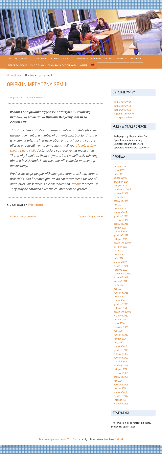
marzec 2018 (120, 388)
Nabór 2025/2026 (123, 102)
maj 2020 (118, 330)
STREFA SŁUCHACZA (65, 58)
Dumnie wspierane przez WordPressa (59, 439)
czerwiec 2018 (121, 376)
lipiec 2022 (119, 250)
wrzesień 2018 (121, 373)
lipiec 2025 (119, 170)
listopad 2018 (121, 369)
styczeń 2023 (121, 231)
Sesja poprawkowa (124, 117)
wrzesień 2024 (121, 193)
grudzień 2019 (121, 350)
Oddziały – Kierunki (18, 58)
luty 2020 (119, 342)
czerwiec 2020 (121, 327)
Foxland (119, 439)
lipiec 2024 (119, 197)
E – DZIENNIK (39, 65)
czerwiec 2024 (121, 200)
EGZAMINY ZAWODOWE (95, 58)
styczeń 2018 (121, 392)
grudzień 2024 (121, 181)
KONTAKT (145, 58)
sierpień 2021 (121, 281)
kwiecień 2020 (121, 334)
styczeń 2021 (121, 300)
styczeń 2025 (121, 177)
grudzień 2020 (121, 304)
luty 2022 (119, 258)
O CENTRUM (41, 58)
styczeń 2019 (121, 361)
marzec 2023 (120, 227)
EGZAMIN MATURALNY (124, 58)
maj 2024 (118, 204)
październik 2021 (122, 273)
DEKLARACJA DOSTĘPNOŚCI (66, 65)
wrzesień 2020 (121, 315)
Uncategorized (36, 204)
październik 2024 (122, 189)
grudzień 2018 (121, 365)
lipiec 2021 (119, 285)
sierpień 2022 (121, 246)
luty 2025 (119, 174)
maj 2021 (118, 288)
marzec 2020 (120, 338)
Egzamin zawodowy (124, 113)
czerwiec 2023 (121, 223)
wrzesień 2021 (121, 277)
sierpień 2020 (121, 319)
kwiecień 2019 (121, 357)
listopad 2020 (121, 308)
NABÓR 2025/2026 (18, 65)
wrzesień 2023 (121, 220)
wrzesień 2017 (121, 403)
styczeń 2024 (121, 212)
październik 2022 (122, 242)
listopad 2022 (121, 239)
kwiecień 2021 (121, 292)
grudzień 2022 (121, 235)
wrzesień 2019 (121, 354)
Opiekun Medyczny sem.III (24, 216)
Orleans (76, 184)
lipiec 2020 (119, 323)
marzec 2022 (120, 254)
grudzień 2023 (121, 216)
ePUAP (89, 65)
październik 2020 (122, 311)
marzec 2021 (120, 296)
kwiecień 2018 (121, 384)
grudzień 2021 (121, 266)
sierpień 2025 (121, 166)
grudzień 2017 (121, 396)
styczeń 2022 (121, 262)
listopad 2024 (121, 185)
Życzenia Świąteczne (89, 216)
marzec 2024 (120, 208)
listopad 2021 (121, 269)
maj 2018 (118, 380)
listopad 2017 (121, 399)
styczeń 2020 (121, 346)
